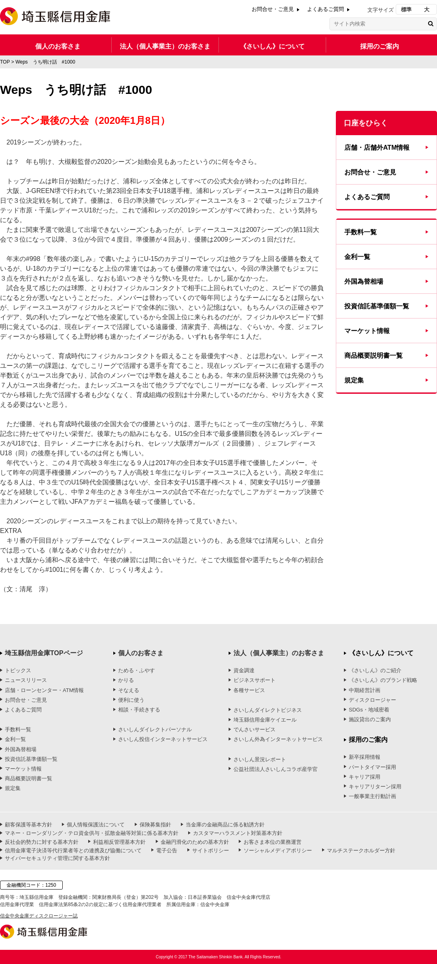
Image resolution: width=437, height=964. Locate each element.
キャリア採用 (364, 777)
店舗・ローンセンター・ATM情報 (44, 690)
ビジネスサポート (254, 680)
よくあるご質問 (325, 9)
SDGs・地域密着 (369, 710)
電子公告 (166, 850)
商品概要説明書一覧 (373, 355)
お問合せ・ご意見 (273, 9)
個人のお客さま (58, 46)
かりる (126, 680)
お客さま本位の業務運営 (272, 842)
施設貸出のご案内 (370, 719)
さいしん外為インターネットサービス (278, 739)
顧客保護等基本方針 (28, 825)
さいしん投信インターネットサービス (163, 739)
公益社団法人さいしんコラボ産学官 (275, 769)
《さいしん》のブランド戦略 (383, 680)
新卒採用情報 (364, 757)
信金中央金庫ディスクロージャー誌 (39, 916)
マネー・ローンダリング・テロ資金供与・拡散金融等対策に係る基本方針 (91, 833)
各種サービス (249, 690)
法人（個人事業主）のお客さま (165, 46)
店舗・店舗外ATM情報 (376, 147)
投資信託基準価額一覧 (376, 306)
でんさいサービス (254, 729)
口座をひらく (366, 123)
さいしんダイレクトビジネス (267, 710)
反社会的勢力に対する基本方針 (41, 842)
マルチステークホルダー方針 (361, 850)
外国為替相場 (363, 281)
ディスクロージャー (372, 700)
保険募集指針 (155, 825)
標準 (406, 9)
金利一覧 (357, 256)
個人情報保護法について (96, 825)
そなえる (128, 690)
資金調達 (244, 670)
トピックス (18, 670)
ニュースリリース (26, 680)
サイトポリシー (210, 850)
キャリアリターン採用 (375, 787)
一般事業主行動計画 (372, 796)
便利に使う (131, 700)
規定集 (354, 380)
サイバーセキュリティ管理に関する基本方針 (57, 858)
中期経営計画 (364, 690)
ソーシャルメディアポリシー (278, 850)
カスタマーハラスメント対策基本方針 (237, 833)
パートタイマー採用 (372, 767)
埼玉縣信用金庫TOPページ (44, 653)
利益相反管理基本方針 (119, 842)
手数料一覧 (360, 232)
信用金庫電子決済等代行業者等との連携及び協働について (73, 850)
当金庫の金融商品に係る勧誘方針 (225, 825)
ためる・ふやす (136, 670)
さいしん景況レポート (259, 759)
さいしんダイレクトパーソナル (155, 729)
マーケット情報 (367, 330)
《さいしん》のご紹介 (375, 670)
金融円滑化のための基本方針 (195, 842)
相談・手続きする (139, 710)
